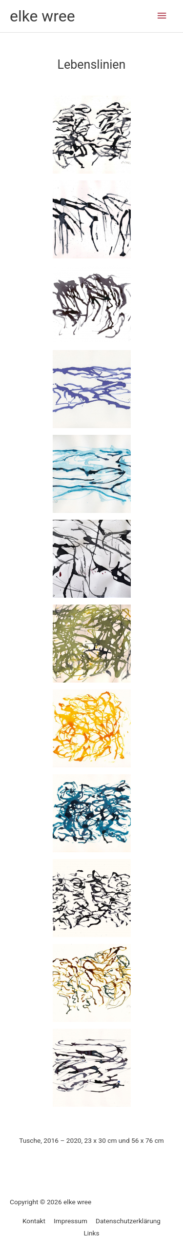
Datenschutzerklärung (128, 1221)
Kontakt (33, 1221)
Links (91, 1233)
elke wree (42, 16)
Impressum (70, 1221)
